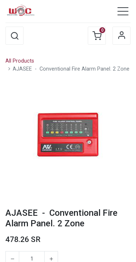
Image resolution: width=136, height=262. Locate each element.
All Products (19, 61)
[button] (14, 36)
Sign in (121, 36)
